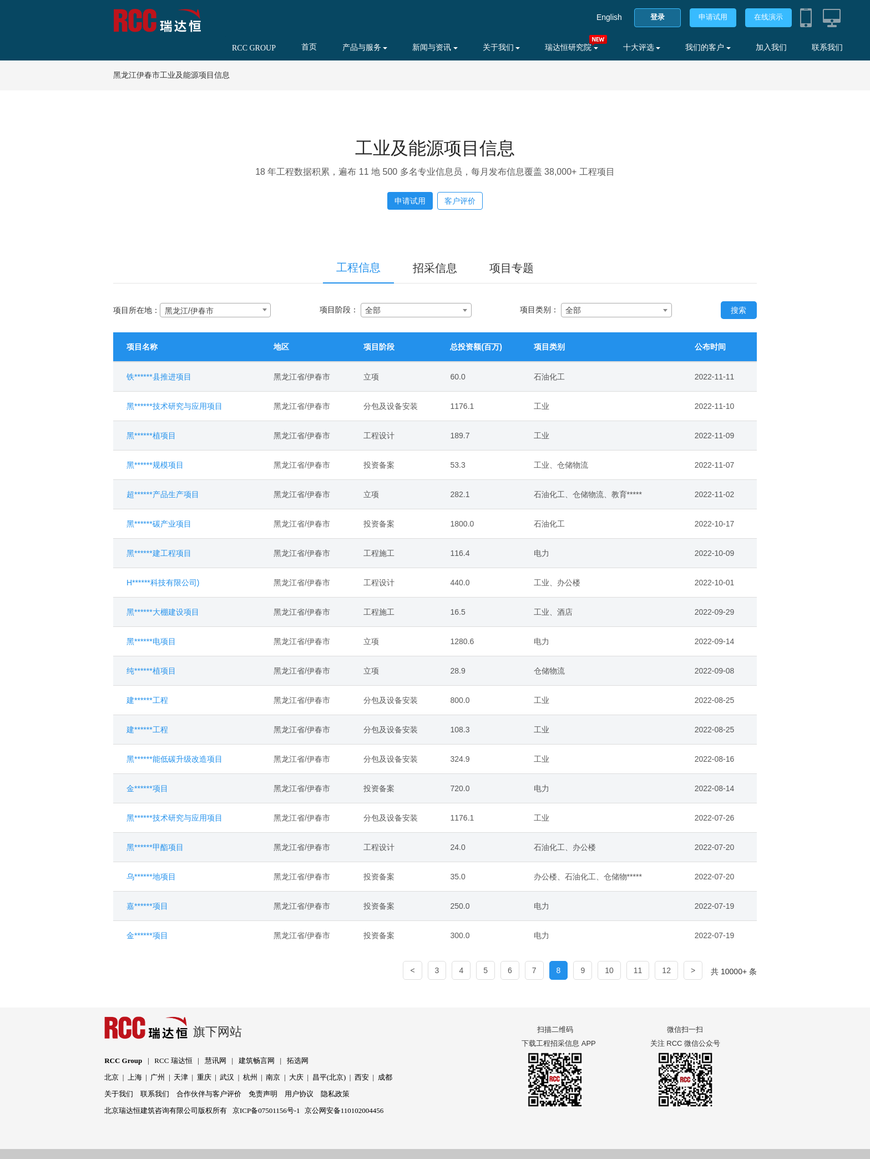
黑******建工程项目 (159, 553)
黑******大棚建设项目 (163, 612)
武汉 (227, 1077)
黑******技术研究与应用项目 (174, 406)
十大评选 (642, 47)
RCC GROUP (254, 48)
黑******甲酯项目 (155, 847)
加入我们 (771, 47)
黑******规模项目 (155, 464)
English (609, 17)
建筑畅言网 (257, 1060)
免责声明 (263, 1094)
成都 (385, 1077)
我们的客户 (708, 47)
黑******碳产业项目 (159, 523)
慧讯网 (215, 1060)
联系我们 (827, 47)
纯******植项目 (151, 670)
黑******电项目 (151, 641)
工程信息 (358, 267)
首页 (309, 47)
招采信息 (435, 268)
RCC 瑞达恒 (173, 1060)
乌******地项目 (151, 876)
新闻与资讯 (435, 47)
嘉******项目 (147, 906)
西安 (362, 1077)
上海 (135, 1077)
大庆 (296, 1077)
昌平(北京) (329, 1077)
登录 (657, 17)
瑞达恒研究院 (571, 47)
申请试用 (713, 17)
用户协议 (299, 1094)
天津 (181, 1077)
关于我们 (501, 47)
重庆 (204, 1077)
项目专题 (511, 268)
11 (638, 970)
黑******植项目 (151, 435)
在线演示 (768, 17)
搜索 (738, 310)
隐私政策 (335, 1094)
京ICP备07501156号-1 (266, 1110)
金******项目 (147, 788)
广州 (157, 1077)
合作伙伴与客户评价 (208, 1094)
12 (666, 970)
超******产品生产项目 (163, 494)
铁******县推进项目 (159, 376)
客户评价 (460, 200)
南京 (273, 1077)
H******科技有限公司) (163, 582)
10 (609, 970)
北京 (111, 1077)
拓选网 (297, 1060)
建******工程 (147, 700)
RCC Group (123, 1060)
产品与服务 (365, 47)
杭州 (250, 1077)
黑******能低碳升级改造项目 (174, 759)
